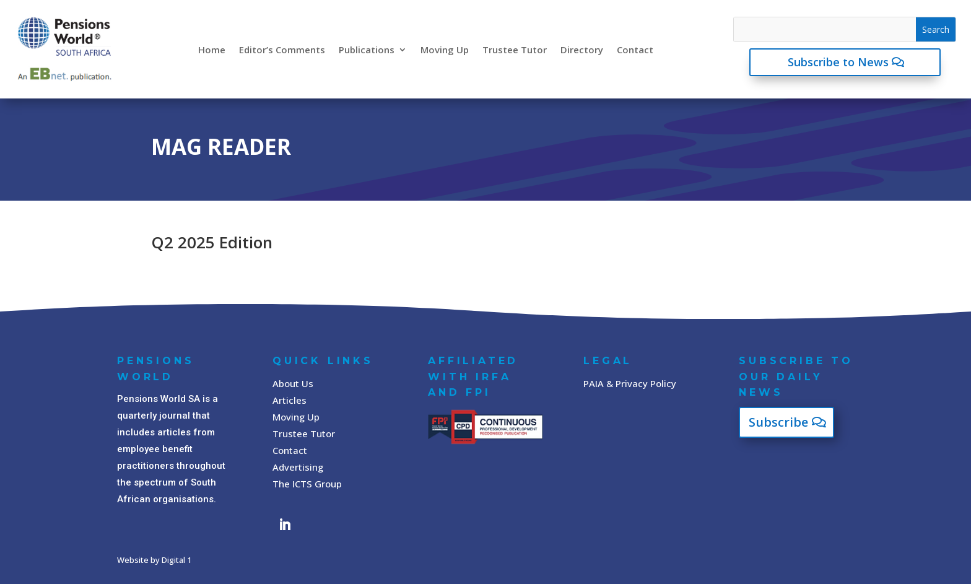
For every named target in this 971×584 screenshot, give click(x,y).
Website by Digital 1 (154, 559)
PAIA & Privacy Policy (629, 383)
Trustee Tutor (514, 49)
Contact (635, 49)
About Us (292, 383)
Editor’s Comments (282, 49)
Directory (581, 49)
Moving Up (444, 49)
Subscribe (778, 422)
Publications (366, 49)
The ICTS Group (307, 483)
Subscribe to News (838, 61)
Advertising (297, 467)
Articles (289, 400)
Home (211, 49)
